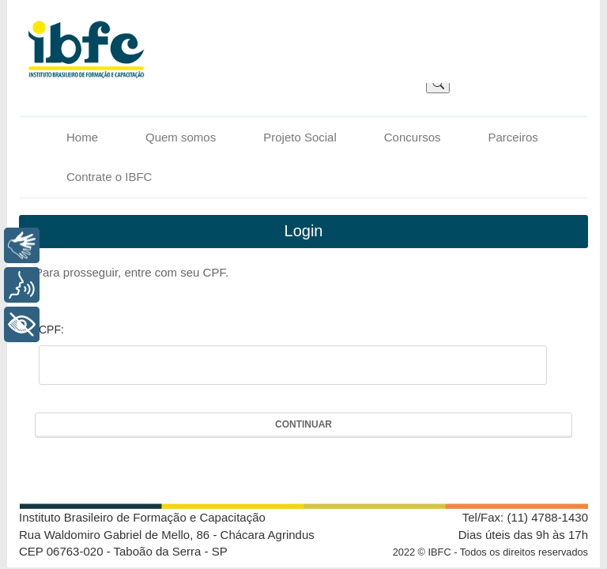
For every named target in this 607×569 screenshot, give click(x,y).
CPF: (51, 329)
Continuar (303, 424)
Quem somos (180, 137)
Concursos (412, 137)
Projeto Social (300, 137)
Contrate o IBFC (109, 176)
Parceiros (512, 137)
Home (82, 137)
